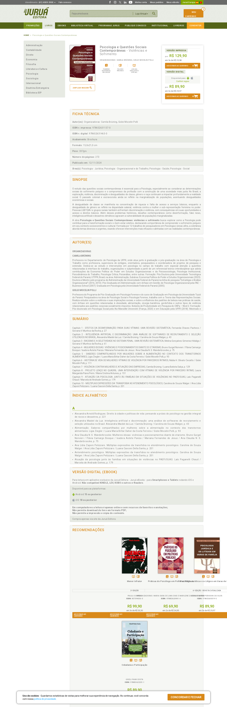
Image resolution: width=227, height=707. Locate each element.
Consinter (195, 25)
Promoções (33, 25)
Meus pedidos (156, 2)
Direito (30, 55)
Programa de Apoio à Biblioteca (128, 668)
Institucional (160, 25)
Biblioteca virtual (82, 25)
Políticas (74, 654)
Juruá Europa (192, 2)
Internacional (33, 83)
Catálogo (162, 658)
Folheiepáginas (90, 576)
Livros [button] (48, 25)
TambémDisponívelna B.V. (85, 576)
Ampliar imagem (82, 88)
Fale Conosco (30, 674)
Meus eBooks (173, 2)
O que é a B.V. (75, 674)
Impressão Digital (32, 661)
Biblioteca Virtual (80, 671)
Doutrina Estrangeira (37, 88)
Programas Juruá (109, 25)
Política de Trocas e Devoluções (84, 661)
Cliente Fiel (119, 658)
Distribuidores (165, 664)
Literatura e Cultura (36, 69)
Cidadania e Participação (186, 581)
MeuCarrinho (190, 14)
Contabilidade (34, 50)
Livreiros (178, 25)
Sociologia (32, 78)
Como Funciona (76, 677)
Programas (120, 654)
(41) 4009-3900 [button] (40, 2)
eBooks (62, 25)
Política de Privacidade (79, 658)
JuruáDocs (120, 674)
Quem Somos (30, 658)
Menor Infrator (86, 581)
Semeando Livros (122, 661)
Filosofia (31, 64)
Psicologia (32, 73)
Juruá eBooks (30, 668)
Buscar (154, 13)
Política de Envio (76, 664)
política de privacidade (45, 699)
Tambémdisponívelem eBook (116, 576)
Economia (31, 59)
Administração (34, 45)
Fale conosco (65, 2)
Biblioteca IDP (34, 92)
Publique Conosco (135, 25)
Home (26, 35)
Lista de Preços (165, 661)
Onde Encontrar (31, 671)
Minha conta (141, 2)
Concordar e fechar (186, 697)
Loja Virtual (141, 13)
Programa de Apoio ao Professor (129, 664)
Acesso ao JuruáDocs (124, 677)
